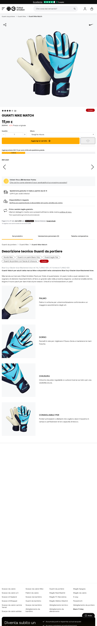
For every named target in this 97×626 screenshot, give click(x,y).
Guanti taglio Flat (51, 257)
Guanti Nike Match (35, 16)
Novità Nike (8, 257)
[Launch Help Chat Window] (88, 615)
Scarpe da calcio (8, 589)
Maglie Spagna (79, 589)
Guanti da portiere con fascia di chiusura (20, 261)
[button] (48, 201)
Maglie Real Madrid (57, 593)
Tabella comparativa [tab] (79, 236)
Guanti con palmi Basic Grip (29, 257)
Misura (32, 131)
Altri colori (5, 160)
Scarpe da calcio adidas (12, 611)
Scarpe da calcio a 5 (10, 593)
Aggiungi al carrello (40, 141)
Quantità (4, 131)
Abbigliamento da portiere (84, 605)
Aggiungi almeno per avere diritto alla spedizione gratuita (23, 150)
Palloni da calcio (32, 593)
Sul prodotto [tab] (17, 236)
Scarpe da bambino (34, 597)
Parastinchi (77, 601)
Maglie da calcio (79, 593)
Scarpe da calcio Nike (34, 589)
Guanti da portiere (8, 16)
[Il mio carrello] (91, 8)
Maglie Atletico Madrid (58, 601)
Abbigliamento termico (58, 605)
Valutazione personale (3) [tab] (48, 236)
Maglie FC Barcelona (57, 597)
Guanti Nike (22, 16)
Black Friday (78, 609)
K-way (75, 597)
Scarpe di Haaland (9, 597)
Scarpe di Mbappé (9, 601)
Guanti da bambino (33, 601)
